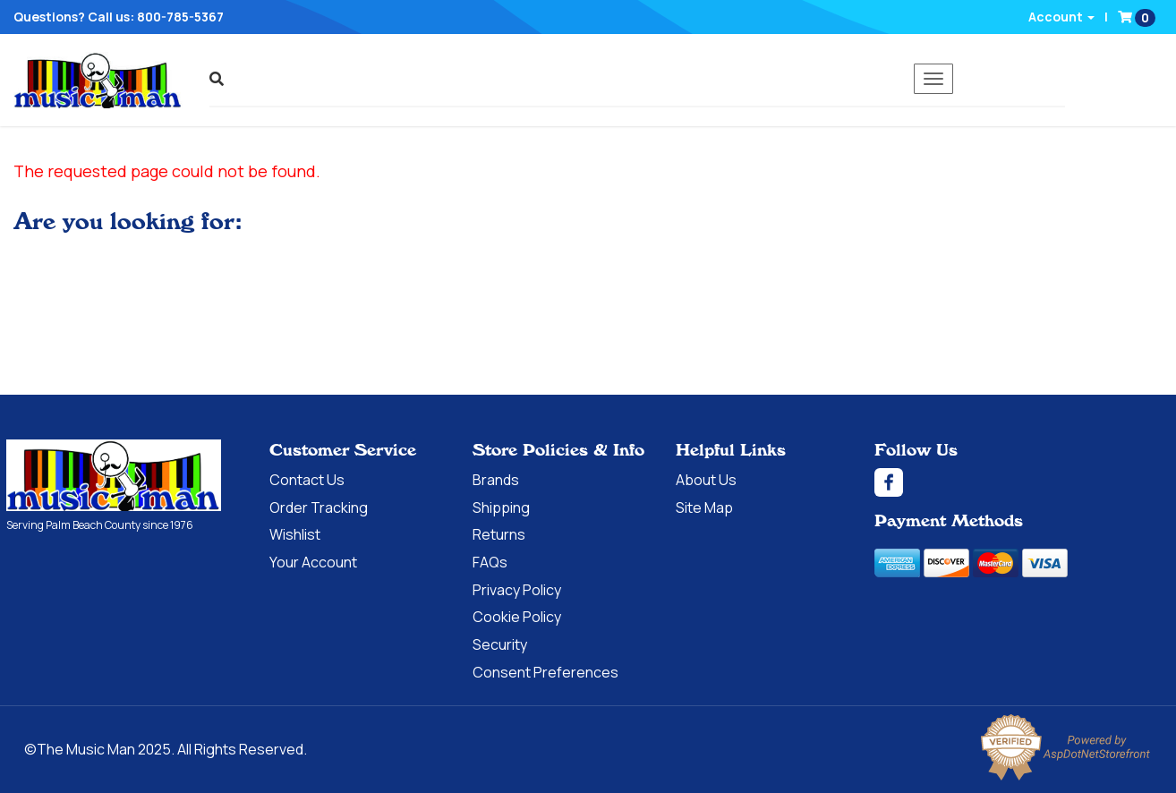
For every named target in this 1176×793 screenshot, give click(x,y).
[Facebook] (1022, 482)
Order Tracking (318, 507)
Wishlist (294, 534)
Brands (496, 480)
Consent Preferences (545, 672)
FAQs (490, 562)
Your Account (313, 562)
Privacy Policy (517, 590)
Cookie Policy (517, 617)
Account (1061, 16)
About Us (706, 480)
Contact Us (307, 480)
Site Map (704, 507)
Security (500, 644)
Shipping (501, 507)
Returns (499, 534)
